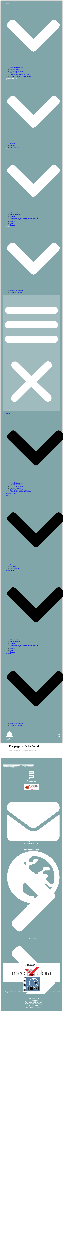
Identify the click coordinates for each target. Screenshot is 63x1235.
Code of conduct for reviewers (20, 76)
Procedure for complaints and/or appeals (24, 218)
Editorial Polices (15, 73)
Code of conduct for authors (19, 75)
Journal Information (16, 68)
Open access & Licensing (18, 220)
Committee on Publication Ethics (50, 992)
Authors (12, 221)
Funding (12, 216)
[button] (31, 353)
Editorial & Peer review (17, 213)
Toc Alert (13, 145)
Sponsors (13, 223)
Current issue (14, 147)
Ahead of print (11, 78)
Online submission (16, 292)
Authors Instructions (16, 291)
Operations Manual (16, 71)
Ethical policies (15, 215)
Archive (12, 144)
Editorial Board (15, 69)
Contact (12, 225)
